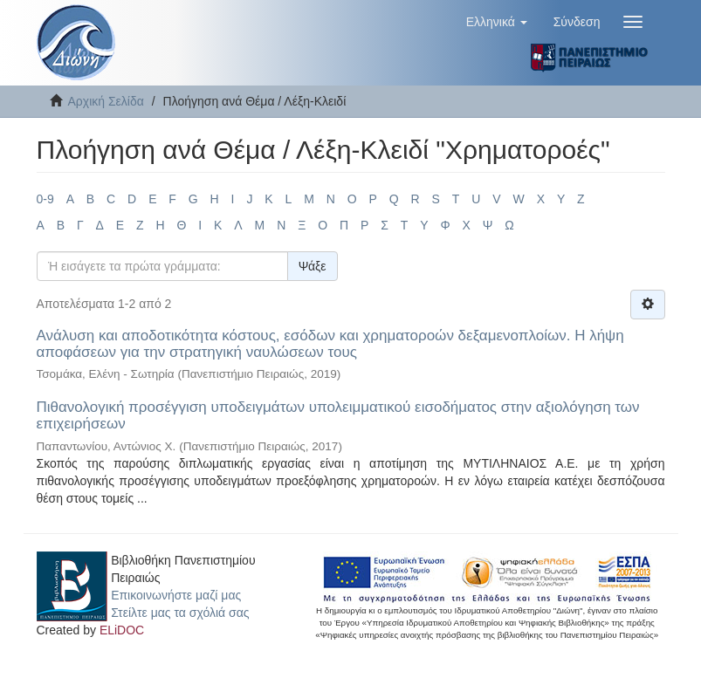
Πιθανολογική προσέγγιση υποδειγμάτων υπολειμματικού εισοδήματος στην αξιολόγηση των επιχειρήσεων (338, 415)
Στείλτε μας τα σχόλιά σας (180, 613)
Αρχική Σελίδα (106, 101)
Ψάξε (312, 266)
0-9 (45, 199)
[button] (496, 22)
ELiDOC (122, 630)
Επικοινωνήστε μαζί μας (176, 595)
